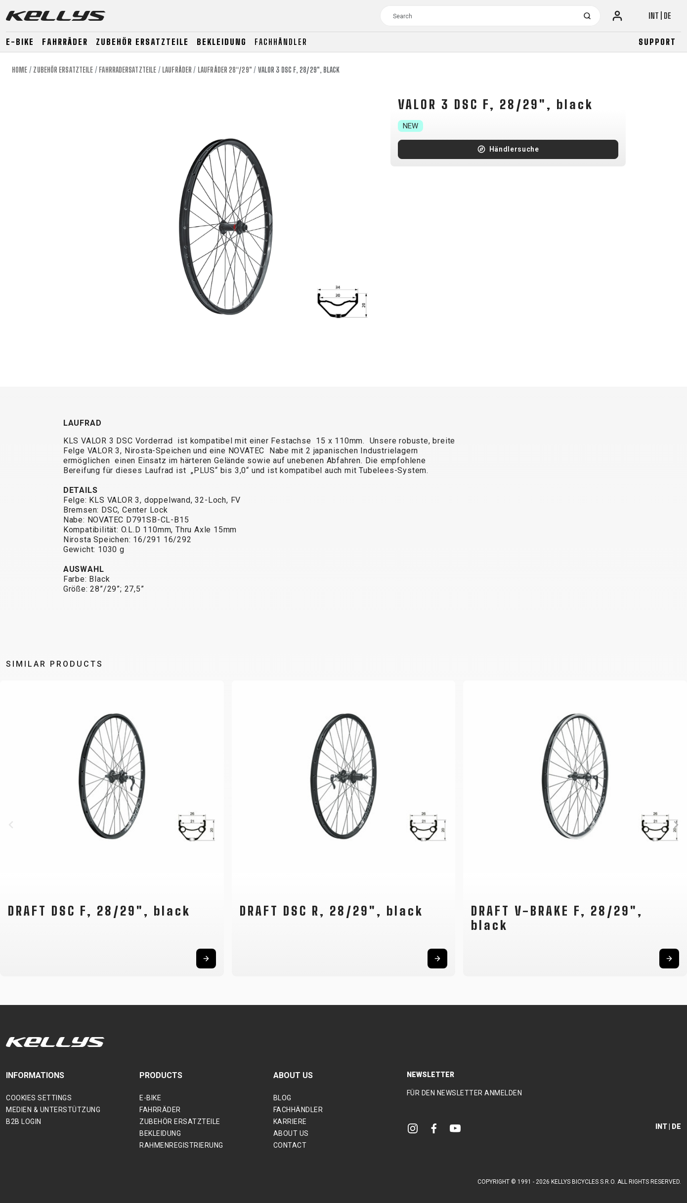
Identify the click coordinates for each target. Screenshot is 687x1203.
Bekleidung (222, 41)
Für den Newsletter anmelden (464, 1093)
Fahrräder (65, 41)
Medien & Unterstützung (53, 1110)
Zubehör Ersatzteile (142, 41)
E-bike (20, 41)
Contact (290, 1145)
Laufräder (177, 70)
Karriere (290, 1121)
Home (19, 70)
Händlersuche (514, 149)
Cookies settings (39, 1098)
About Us (291, 1133)
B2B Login (24, 1121)
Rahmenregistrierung (181, 1145)
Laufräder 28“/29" (225, 70)
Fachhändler (281, 41)
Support (657, 41)
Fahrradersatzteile (127, 70)
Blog (282, 1098)
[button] (11, 825)
